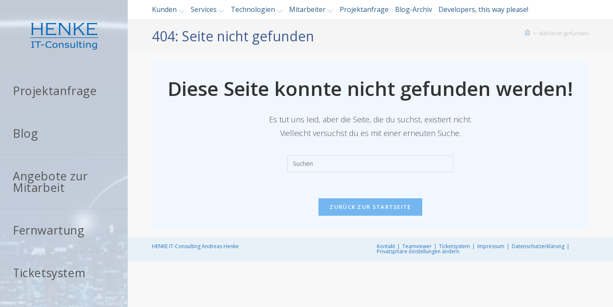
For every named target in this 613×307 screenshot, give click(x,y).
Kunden (168, 9)
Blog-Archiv (413, 9)
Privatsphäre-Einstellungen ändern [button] (418, 251)
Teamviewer (417, 246)
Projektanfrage (364, 9)
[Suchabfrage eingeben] (370, 163)
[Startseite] (527, 33)
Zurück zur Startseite (370, 207)
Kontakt (386, 246)
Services (207, 9)
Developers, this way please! (483, 9)
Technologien (257, 9)
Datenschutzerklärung (538, 246)
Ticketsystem (454, 246)
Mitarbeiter (311, 9)
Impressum (490, 246)
